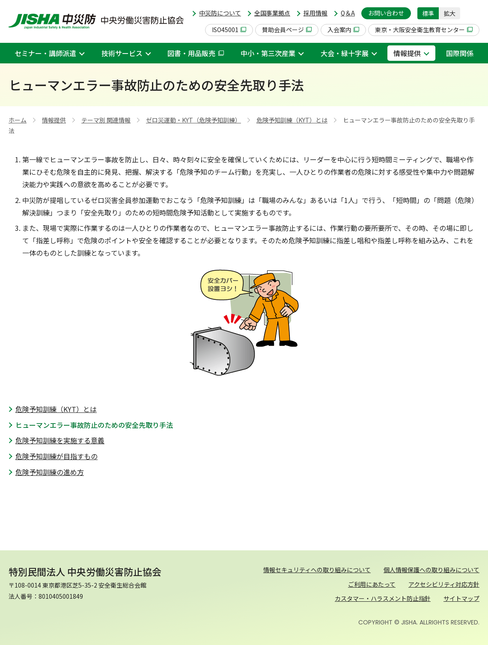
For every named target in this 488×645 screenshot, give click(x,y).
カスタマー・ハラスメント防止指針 (383, 598)
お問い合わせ (386, 13)
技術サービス (122, 53)
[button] (473, 13)
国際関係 (459, 53)
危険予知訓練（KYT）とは (291, 120)
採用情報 (315, 13)
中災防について (220, 13)
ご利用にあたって (372, 584)
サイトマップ (461, 598)
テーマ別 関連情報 (106, 120)
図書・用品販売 (195, 53)
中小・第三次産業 (268, 53)
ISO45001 (229, 29)
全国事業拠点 (272, 13)
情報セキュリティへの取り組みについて (317, 569)
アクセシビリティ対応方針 (443, 584)
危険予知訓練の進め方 (49, 472)
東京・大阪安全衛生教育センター (424, 29)
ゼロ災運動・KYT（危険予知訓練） (193, 120)
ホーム (18, 120)
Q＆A (348, 13)
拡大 (449, 13)
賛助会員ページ (287, 29)
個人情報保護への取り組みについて (431, 569)
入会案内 (343, 29)
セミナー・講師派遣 (45, 53)
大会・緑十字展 (345, 53)
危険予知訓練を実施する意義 (59, 440)
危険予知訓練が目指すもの (56, 456)
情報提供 (407, 53)
